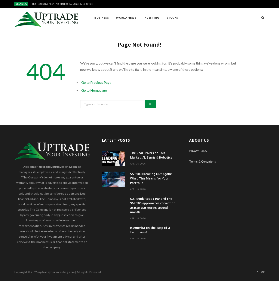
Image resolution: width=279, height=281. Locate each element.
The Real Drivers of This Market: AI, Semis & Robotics (62, 3)
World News (126, 17)
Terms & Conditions (202, 161)
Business (101, 17)
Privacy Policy (198, 151)
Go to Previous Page (96, 82)
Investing (151, 17)
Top (260, 272)
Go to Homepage (94, 90)
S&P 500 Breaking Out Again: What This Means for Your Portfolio (151, 178)
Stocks (172, 17)
